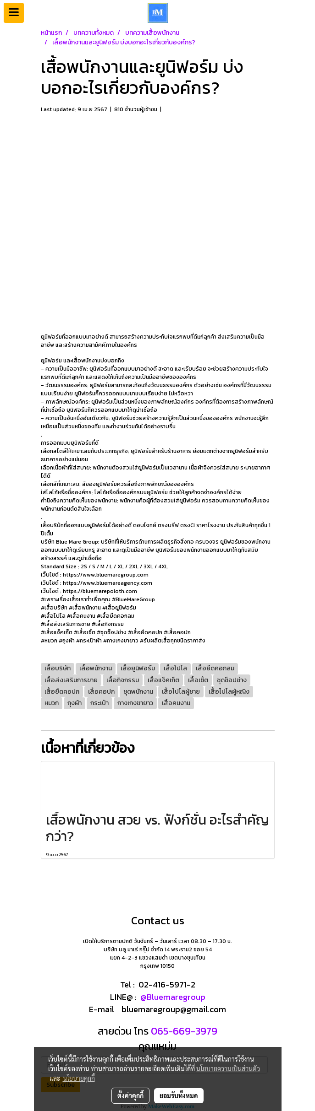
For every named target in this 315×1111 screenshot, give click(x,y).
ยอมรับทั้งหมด (179, 1095)
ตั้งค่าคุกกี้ (130, 1095)
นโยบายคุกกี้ (79, 1078)
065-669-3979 (183, 1031)
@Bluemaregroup (172, 997)
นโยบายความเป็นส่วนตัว (228, 1068)
